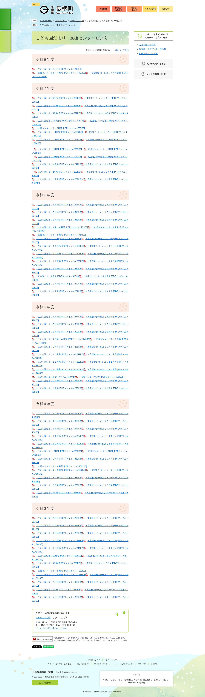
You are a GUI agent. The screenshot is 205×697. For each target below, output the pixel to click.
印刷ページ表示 (122, 50)
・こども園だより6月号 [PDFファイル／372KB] (58, 113)
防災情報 (103, 9)
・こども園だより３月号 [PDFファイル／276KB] (58, 388)
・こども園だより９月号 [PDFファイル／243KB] (58, 238)
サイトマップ (111, 660)
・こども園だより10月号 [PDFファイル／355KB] (59, 556)
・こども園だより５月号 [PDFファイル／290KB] (58, 485)
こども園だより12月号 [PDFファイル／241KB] (60, 157)
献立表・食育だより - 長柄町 (152, 49)
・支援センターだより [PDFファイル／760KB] (101, 377)
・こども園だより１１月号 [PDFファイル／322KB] (60, 444)
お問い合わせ (45, 682)
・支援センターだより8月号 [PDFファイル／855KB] (60, 128)
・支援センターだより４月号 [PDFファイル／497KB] (61, 73)
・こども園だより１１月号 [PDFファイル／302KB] (60, 362)
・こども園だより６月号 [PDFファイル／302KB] (58, 332)
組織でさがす (61, 20)
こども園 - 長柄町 (147, 45)
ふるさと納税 (150, 9)
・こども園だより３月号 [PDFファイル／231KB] (58, 179)
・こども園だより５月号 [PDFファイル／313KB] (58, 212)
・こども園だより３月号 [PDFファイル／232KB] (58, 518)
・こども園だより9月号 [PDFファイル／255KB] (58, 563)
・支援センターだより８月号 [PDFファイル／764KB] (61, 235)
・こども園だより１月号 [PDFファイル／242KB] (58, 164)
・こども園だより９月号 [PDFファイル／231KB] (58, 347)
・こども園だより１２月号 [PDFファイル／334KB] (60, 436)
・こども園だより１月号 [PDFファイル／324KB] (58, 429)
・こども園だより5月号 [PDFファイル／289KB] (58, 590)
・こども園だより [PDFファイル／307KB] (55, 377)
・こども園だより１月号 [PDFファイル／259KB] (58, 533)
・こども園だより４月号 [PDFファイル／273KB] (58, 317)
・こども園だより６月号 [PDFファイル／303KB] (58, 582)
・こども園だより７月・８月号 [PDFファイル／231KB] (62, 227)
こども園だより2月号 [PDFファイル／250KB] (59, 172)
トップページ (46, 20)
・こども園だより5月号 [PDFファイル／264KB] (58, 106)
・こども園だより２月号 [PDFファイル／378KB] (58, 421)
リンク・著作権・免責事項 (60, 664)
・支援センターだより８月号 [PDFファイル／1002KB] (61, 466)
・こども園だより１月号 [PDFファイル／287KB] (58, 269)
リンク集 (142, 664)
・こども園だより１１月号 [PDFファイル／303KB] (60, 254)
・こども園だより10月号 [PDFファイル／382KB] (59, 451)
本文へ (35, 4)
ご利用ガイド (94, 660)
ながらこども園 (77, 20)
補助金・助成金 (134, 9)
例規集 (154, 664)
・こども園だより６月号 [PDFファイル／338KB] (58, 220)
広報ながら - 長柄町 (148, 53)
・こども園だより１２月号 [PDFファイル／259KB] (60, 261)
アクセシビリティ (102, 664)
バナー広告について (124, 664)
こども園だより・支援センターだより (57, 25)
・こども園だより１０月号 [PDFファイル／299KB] (60, 354)
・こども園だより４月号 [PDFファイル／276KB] (58, 597)
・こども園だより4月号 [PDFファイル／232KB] (58, 98)
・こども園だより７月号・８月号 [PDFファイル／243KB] (63, 339)
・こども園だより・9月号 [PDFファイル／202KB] (59, 132)
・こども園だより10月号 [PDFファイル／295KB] (59, 139)
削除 (78, 25)
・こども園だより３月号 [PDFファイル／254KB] (58, 413)
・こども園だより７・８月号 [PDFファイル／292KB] (61, 470)
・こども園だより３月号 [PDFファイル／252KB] (58, 284)
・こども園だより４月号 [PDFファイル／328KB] (58, 205)
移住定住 (166, 9)
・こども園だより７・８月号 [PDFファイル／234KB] (61, 574)
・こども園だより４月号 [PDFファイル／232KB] (58, 291)
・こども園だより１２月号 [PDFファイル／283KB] (60, 369)
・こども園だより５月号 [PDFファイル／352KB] (58, 324)
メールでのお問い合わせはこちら (51, 628)
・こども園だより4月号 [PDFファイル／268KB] (58, 493)
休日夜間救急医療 (119, 9)
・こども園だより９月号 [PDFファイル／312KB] (58, 459)
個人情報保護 (83, 664)
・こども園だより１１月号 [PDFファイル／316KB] (60, 548)
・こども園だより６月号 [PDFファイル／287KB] (58, 478)
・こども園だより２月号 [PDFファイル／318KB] (58, 525)
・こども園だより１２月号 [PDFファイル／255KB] (60, 540)
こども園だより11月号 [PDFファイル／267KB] (60, 149)
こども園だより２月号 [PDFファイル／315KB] (57, 276)
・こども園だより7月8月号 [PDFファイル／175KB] (60, 121)
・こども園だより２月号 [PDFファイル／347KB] (58, 381)
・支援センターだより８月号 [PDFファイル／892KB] (61, 571)
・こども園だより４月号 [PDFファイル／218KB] (58, 69)
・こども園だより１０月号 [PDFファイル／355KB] (60, 246)
